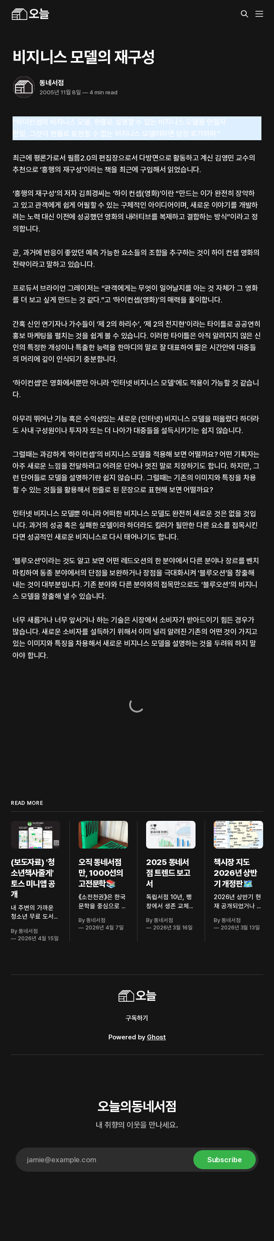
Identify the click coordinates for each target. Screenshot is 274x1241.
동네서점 (51, 83)
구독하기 (137, 1018)
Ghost (156, 1037)
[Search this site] (244, 14)
